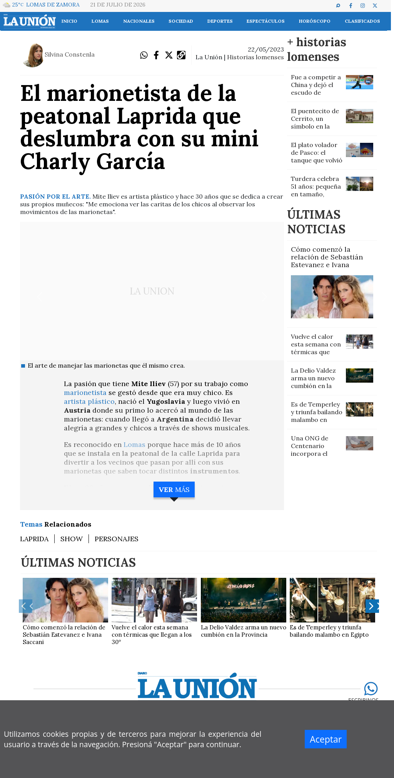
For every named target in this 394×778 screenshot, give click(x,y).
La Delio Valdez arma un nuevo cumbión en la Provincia (313, 381)
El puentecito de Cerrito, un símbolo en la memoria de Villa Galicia (315, 126)
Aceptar (326, 739)
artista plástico (89, 401)
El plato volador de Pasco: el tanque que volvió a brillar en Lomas (316, 160)
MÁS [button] (174, 489)
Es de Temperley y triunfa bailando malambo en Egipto (316, 415)
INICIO (69, 21)
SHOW (71, 538)
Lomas (135, 444)
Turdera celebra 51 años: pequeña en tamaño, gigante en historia (316, 194)
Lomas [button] (100, 21)
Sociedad (181, 21)
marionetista (86, 392)
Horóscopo (315, 21)
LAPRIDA (34, 538)
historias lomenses (255, 57)
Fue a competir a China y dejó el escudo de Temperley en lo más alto (316, 92)
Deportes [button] (220, 21)
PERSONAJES (117, 538)
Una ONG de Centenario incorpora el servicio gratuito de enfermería (315, 453)
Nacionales (139, 21)
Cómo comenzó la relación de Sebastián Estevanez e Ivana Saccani (327, 261)
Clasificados (362, 21)
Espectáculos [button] (266, 21)
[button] (341, 5)
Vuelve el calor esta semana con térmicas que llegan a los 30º (316, 348)
